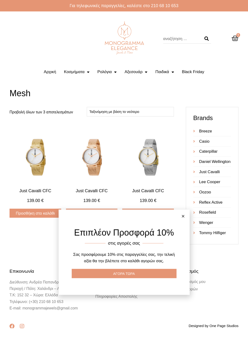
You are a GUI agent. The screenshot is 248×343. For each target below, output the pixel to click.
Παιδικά (164, 72)
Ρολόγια (107, 72)
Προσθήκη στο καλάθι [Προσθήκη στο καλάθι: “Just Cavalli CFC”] (35, 213)
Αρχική (50, 72)
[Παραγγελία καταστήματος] (130, 111)
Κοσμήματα (77, 72)
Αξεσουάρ (136, 72)
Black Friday (193, 72)
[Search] (206, 38)
